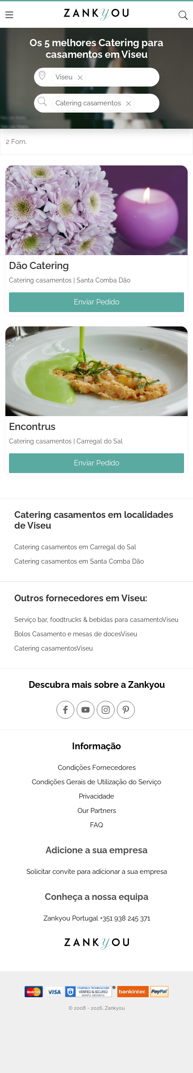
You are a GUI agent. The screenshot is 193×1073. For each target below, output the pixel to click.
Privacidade (96, 796)
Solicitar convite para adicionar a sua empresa (96, 872)
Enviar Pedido (97, 302)
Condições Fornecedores (97, 768)
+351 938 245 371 (125, 918)
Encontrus (32, 426)
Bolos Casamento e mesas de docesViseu (75, 634)
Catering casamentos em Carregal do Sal (75, 547)
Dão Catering (39, 265)
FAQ (96, 825)
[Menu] (9, 15)
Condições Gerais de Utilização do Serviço (96, 782)
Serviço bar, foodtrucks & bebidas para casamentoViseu (96, 619)
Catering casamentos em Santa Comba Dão (79, 561)
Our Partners (96, 811)
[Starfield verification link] (91, 991)
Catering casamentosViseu (53, 648)
